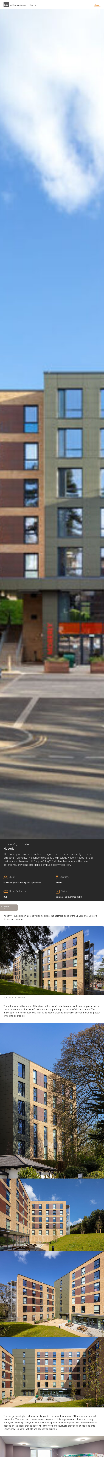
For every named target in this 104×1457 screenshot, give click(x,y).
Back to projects (5, 907)
